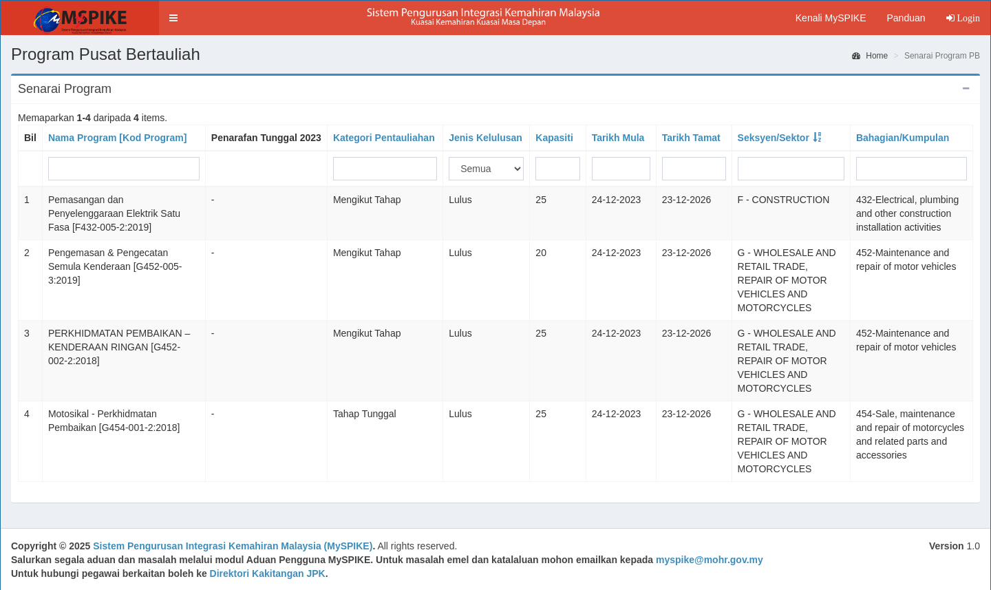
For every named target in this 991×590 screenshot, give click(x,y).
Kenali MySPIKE (831, 17)
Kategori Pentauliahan (384, 137)
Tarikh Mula (618, 137)
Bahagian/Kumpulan (902, 137)
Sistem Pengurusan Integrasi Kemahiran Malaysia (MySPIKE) (232, 545)
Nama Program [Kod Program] (117, 137)
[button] (173, 18)
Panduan (905, 17)
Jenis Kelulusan (485, 137)
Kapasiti (554, 137)
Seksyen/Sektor (773, 137)
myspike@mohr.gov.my (709, 559)
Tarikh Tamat (691, 137)
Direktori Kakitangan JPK (268, 573)
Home (870, 56)
